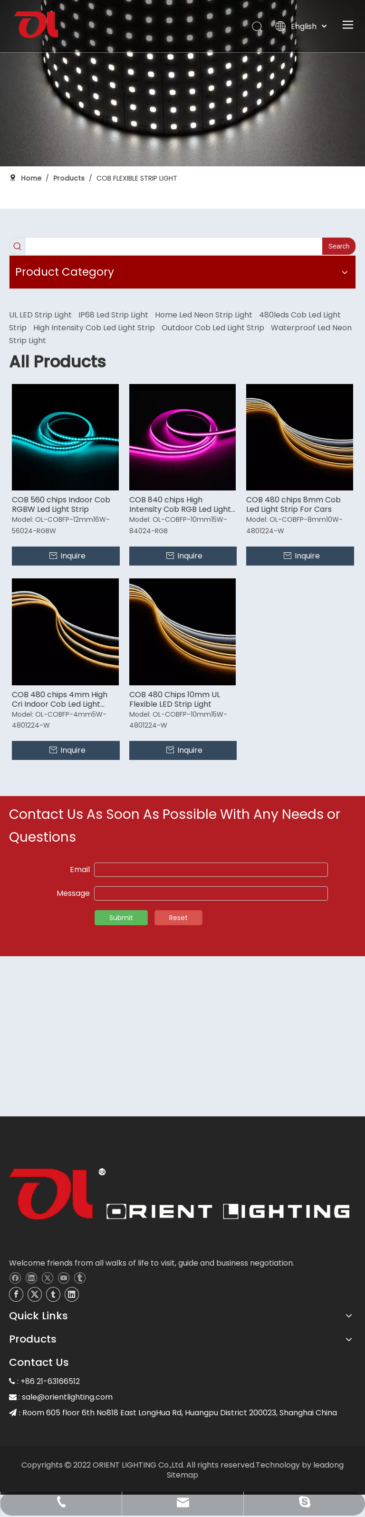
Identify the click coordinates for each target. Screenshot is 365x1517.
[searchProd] (174, 246)
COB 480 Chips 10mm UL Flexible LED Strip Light (174, 699)
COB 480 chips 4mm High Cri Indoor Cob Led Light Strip (59, 699)
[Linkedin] (31, 1277)
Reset (178, 917)
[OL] (179, 1197)
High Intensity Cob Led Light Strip (94, 327)
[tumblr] (80, 1277)
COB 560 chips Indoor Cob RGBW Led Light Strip (61, 504)
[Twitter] (47, 1277)
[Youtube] (63, 1277)
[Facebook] (15, 1277)
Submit (121, 917)
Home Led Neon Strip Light (203, 314)
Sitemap (182, 1474)
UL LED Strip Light (40, 314)
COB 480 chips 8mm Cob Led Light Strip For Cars (293, 504)
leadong (328, 1464)
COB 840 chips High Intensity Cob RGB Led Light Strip (180, 504)
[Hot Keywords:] (338, 246)
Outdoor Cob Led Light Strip (213, 327)
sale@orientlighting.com (67, 1397)
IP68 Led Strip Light (113, 314)
